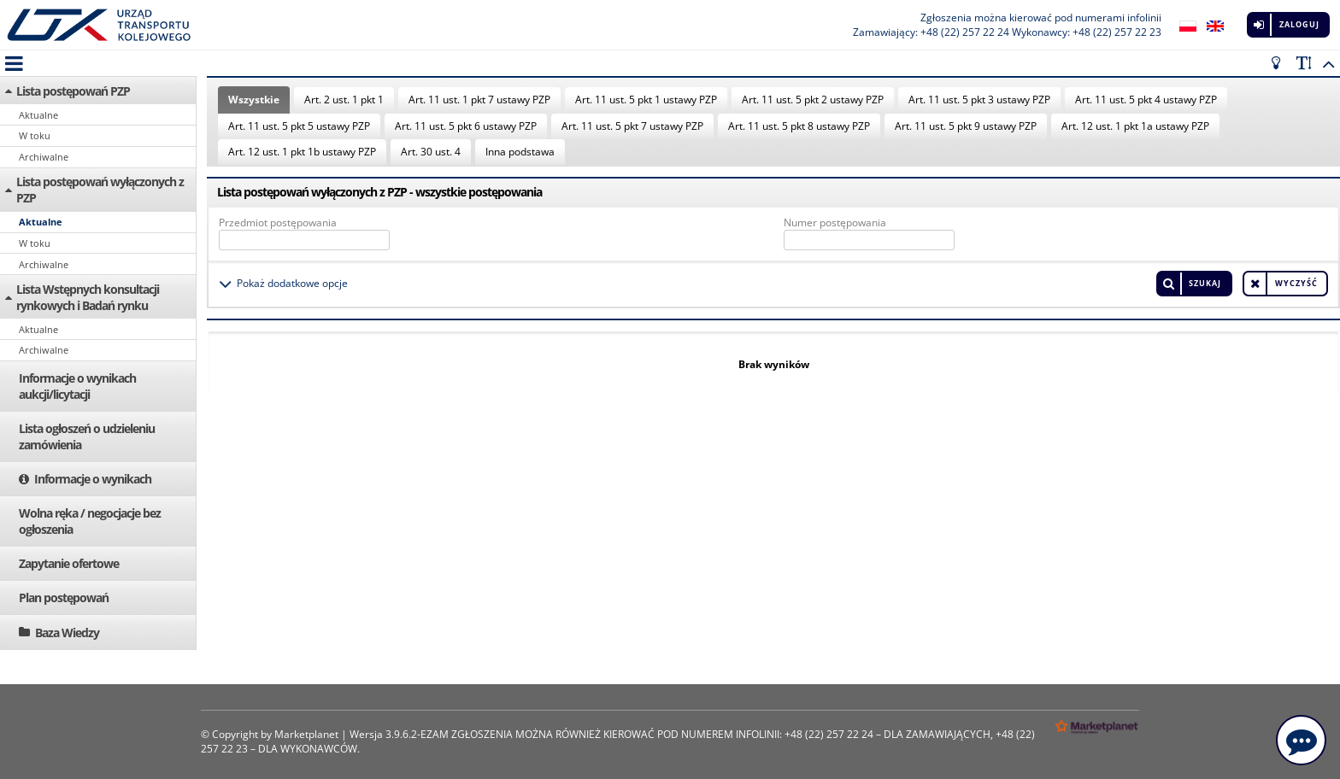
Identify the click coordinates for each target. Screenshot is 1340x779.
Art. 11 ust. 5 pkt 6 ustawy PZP (466, 126)
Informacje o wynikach (92, 479)
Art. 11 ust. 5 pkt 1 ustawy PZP (646, 99)
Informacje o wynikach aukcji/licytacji (77, 386)
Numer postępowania (835, 222)
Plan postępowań (64, 597)
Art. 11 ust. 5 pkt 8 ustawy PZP (799, 126)
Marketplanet (306, 734)
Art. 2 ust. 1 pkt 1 (344, 99)
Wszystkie (253, 99)
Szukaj (1205, 283)
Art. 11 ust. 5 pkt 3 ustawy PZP (979, 99)
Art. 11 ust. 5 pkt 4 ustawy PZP (1146, 99)
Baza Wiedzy (67, 632)
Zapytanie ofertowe (69, 563)
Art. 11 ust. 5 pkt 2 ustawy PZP (813, 99)
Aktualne (38, 114)
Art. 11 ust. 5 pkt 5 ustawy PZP (299, 126)
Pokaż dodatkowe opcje (292, 283)
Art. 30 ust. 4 (431, 151)
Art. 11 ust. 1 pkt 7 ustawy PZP (479, 99)
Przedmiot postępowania (278, 222)
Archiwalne (43, 156)
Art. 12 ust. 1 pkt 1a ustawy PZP (1135, 126)
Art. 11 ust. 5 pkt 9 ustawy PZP (966, 126)
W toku (34, 135)
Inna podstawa (520, 151)
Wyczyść (1296, 283)
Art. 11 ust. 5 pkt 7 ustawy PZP (632, 126)
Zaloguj (1299, 24)
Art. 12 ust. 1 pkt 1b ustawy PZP (302, 151)
